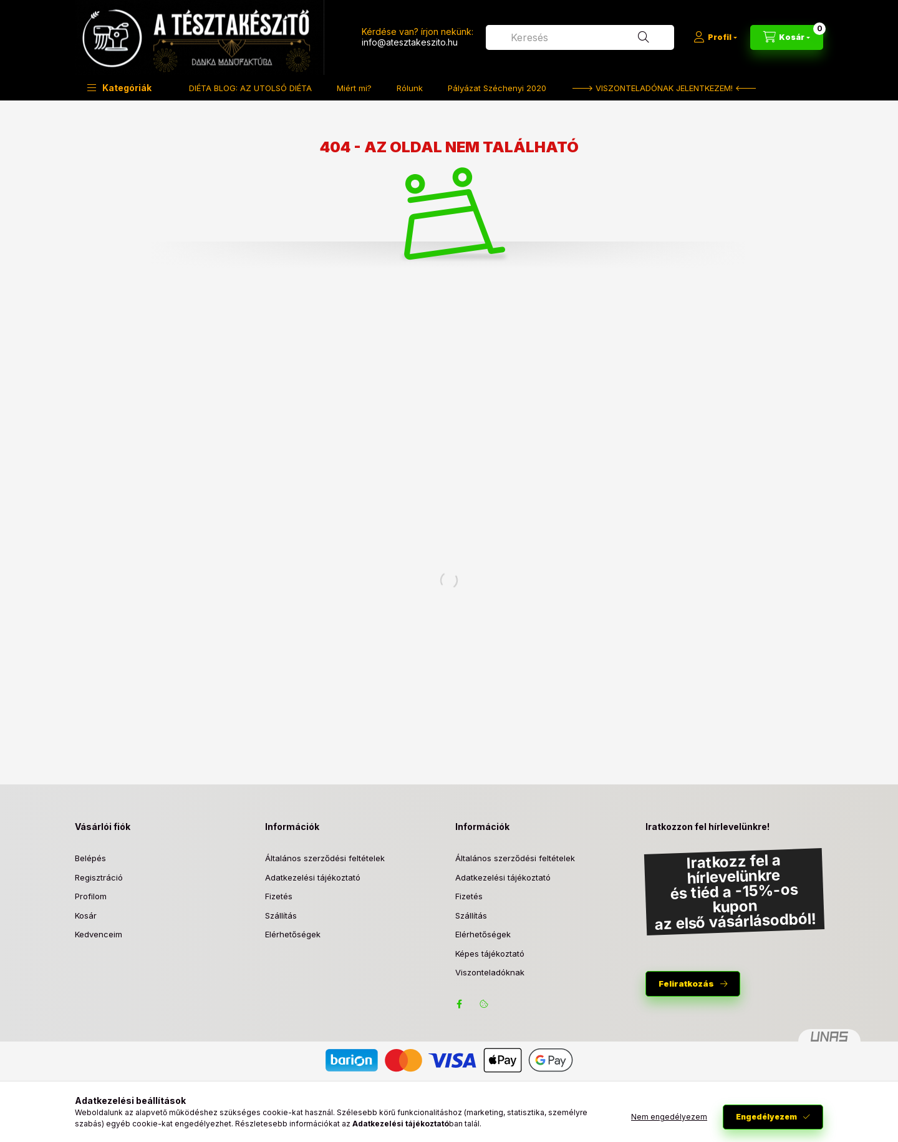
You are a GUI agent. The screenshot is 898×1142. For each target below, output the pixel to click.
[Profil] (715, 37)
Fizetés (278, 896)
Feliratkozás (686, 983)
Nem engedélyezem (669, 1116)
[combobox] (580, 37)
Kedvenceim (98, 934)
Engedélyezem (766, 1116)
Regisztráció (99, 877)
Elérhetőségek (293, 934)
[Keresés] (643, 37)
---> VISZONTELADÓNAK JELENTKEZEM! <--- (664, 88)
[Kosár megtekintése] (786, 37)
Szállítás (281, 915)
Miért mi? (354, 88)
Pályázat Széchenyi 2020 (497, 88)
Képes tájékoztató (489, 954)
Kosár (86, 915)
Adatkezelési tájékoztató (312, 877)
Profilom (91, 896)
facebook (459, 1004)
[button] (119, 87)
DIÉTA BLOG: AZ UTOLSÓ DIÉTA (250, 88)
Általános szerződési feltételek (325, 858)
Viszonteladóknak (489, 972)
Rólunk (410, 88)
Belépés (90, 858)
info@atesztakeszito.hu (410, 42)
